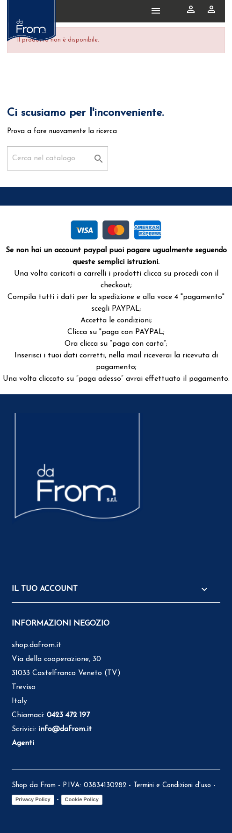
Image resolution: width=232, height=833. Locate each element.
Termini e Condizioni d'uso (172, 785)
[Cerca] (57, 158)
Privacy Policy (33, 799)
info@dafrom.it (65, 729)
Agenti (23, 743)
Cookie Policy (82, 799)
